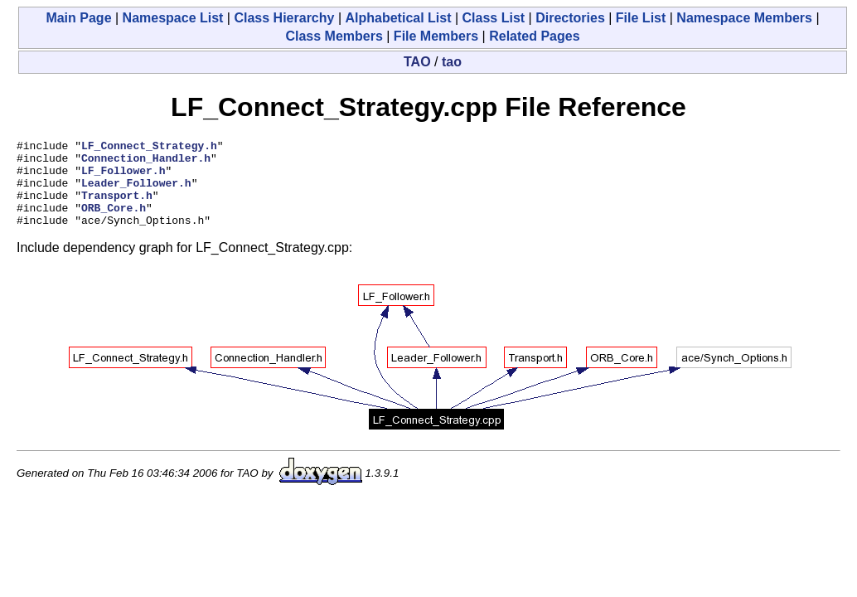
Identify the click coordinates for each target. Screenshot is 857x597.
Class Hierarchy (284, 18)
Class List (493, 18)
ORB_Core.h (113, 222)
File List (641, 18)
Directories (570, 18)
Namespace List (173, 18)
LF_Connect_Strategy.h (149, 147)
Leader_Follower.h (136, 192)
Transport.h (117, 207)
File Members (436, 36)
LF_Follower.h (123, 177)
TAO (417, 62)
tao (452, 62)
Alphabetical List (398, 18)
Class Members (333, 36)
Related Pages (534, 36)
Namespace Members (744, 18)
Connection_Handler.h (146, 162)
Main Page (78, 18)
